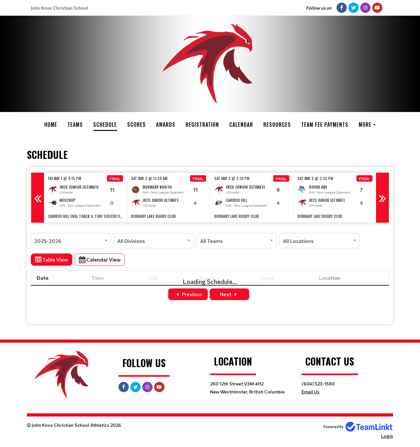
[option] (85, 197)
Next (229, 294)
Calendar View (100, 259)
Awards (165, 124)
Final (114, 178)
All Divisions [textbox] (131, 241)
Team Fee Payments (324, 124)
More (365, 124)
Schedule (105, 124)
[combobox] (71, 240)
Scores (136, 124)
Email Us (310, 391)
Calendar (241, 124)
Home (50, 124)
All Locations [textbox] (298, 241)
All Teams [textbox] (211, 241)
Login (387, 436)
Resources (277, 124)
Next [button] (382, 198)
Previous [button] (37, 198)
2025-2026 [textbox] (47, 241)
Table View (51, 259)
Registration (202, 124)
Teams (75, 124)
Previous (188, 294)
